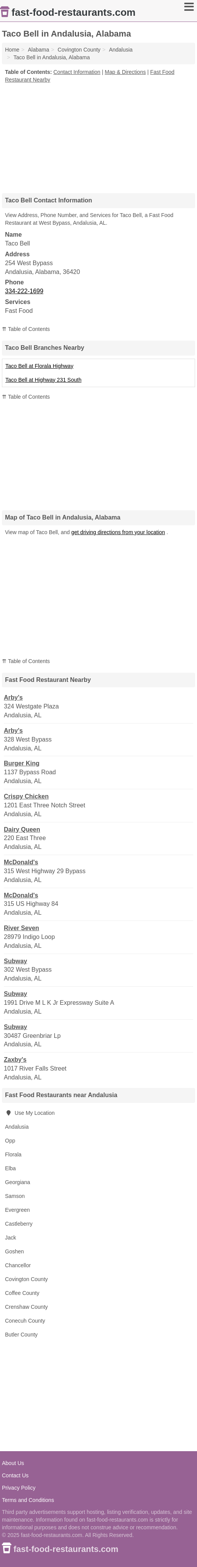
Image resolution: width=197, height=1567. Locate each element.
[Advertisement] (98, 135)
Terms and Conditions (28, 1500)
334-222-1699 (24, 291)
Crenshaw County (26, 1307)
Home (12, 50)
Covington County (26, 1279)
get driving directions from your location (118, 532)
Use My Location (30, 1113)
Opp (10, 1141)
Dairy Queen (22, 829)
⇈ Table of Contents (26, 329)
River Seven (21, 928)
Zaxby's (15, 1059)
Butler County (21, 1334)
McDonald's (21, 862)
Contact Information (76, 72)
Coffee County (22, 1293)
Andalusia (17, 1127)
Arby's (13, 697)
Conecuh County (25, 1321)
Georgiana (17, 1182)
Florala (13, 1154)
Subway (15, 961)
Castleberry (19, 1224)
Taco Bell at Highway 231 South (43, 380)
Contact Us (15, 1475)
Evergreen (17, 1210)
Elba (10, 1168)
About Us (13, 1463)
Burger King (21, 763)
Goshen (14, 1251)
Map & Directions (125, 72)
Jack (10, 1238)
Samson (15, 1196)
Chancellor (18, 1265)
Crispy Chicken (26, 796)
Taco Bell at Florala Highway (39, 366)
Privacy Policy (18, 1488)
